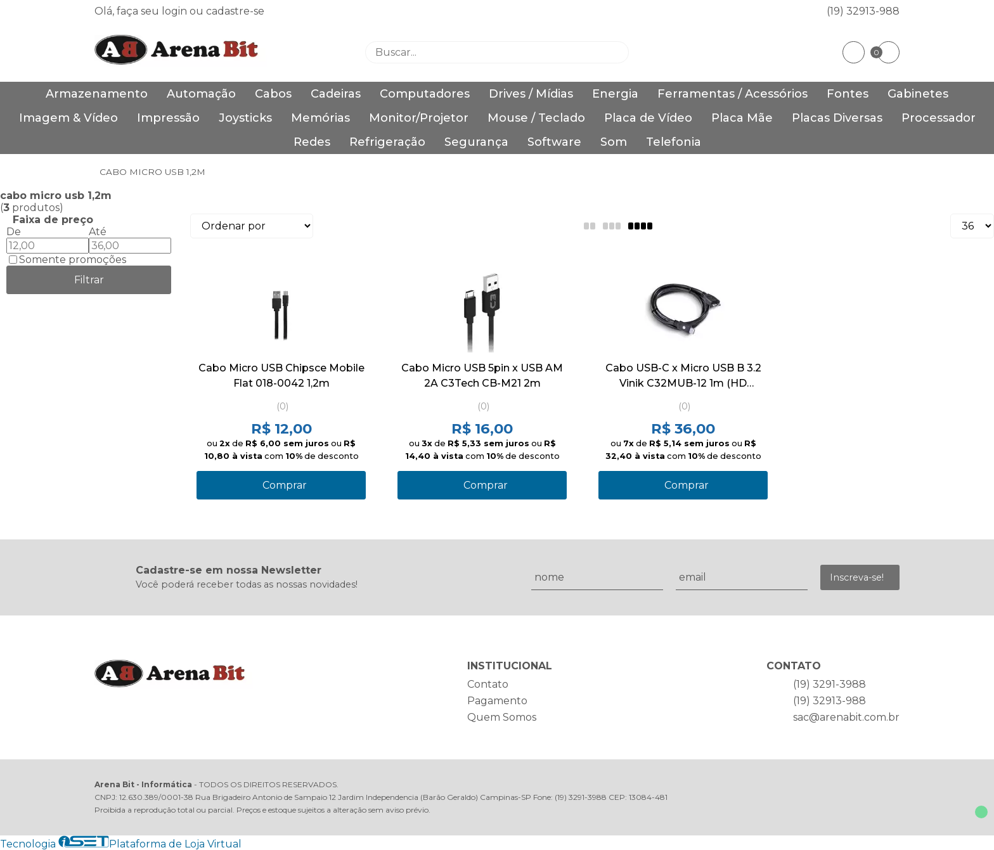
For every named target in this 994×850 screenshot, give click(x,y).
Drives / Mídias (531, 94)
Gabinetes (918, 94)
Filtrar (89, 280)
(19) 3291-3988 (829, 684)
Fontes (847, 94)
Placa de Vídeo (648, 118)
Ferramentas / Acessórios (732, 94)
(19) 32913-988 (863, 11)
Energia (615, 94)
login (176, 11)
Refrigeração (387, 142)
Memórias (320, 118)
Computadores (425, 94)
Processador (938, 118)
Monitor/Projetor (418, 118)
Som (613, 142)
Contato (487, 684)
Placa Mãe (742, 118)
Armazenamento (97, 94)
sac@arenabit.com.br (846, 717)
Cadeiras (336, 94)
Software (554, 142)
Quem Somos (501, 717)
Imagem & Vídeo (68, 118)
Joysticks (245, 118)
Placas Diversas (837, 118)
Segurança (476, 142)
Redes (312, 142)
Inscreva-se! (857, 577)
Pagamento (497, 701)
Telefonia (673, 142)
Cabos (273, 94)
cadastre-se (235, 11)
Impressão (168, 118)
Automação (201, 94)
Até (97, 232)
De (13, 232)
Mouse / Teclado (536, 118)
